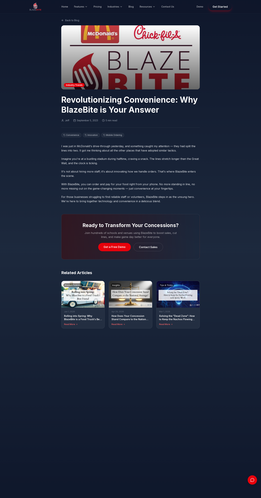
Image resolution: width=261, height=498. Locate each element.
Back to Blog (70, 20)
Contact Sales (148, 247)
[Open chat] (252, 480)
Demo (200, 6)
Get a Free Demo (115, 247)
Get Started (220, 6)
